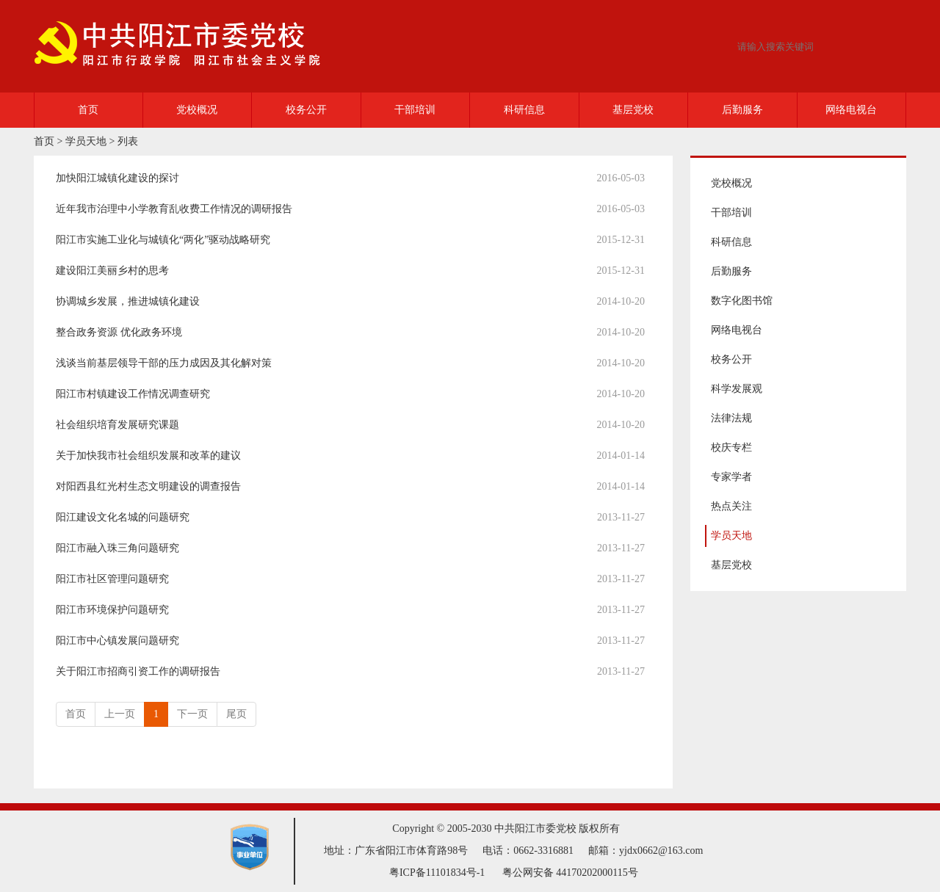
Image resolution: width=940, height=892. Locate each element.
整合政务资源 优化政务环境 (119, 332)
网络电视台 (851, 109)
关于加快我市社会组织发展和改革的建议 (148, 455)
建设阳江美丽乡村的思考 (112, 270)
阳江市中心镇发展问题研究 (117, 640)
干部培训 (414, 109)
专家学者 (731, 476)
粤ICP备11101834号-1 (437, 872)
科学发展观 (736, 388)
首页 (88, 109)
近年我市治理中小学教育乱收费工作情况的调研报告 (174, 208)
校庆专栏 (731, 447)
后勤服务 (742, 109)
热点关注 (731, 506)
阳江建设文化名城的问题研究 (122, 517)
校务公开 (306, 109)
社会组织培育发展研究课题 (117, 424)
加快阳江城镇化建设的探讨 (117, 178)
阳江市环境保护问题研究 (112, 609)
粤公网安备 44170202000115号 (570, 872)
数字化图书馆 (742, 300)
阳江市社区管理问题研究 (112, 578)
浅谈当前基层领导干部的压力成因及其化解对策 (164, 363)
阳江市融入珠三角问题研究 (117, 548)
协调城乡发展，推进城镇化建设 (128, 301)
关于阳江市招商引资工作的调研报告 (138, 671)
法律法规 (731, 418)
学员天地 (85, 141)
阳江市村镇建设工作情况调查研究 (133, 393)
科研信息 (524, 109)
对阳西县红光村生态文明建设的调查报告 (148, 486)
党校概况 (196, 109)
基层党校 (633, 109)
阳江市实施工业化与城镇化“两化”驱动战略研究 (163, 239)
